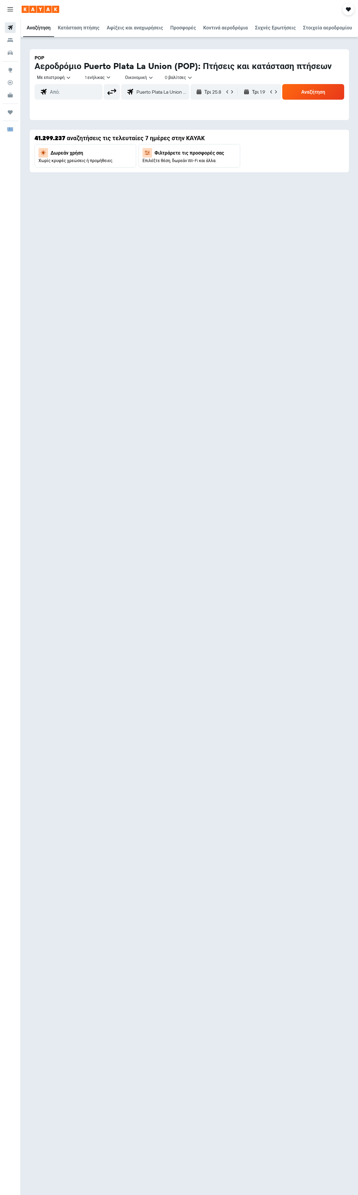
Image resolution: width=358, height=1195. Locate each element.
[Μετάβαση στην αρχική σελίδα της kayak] (40, 9)
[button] (10, 9)
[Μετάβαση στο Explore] (10, 70)
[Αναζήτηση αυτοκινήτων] (10, 53)
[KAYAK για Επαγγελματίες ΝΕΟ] (10, 95)
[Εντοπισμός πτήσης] (10, 83)
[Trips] (10, 112)
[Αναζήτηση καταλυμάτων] (10, 40)
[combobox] (139, 77)
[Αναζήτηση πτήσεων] (10, 28)
